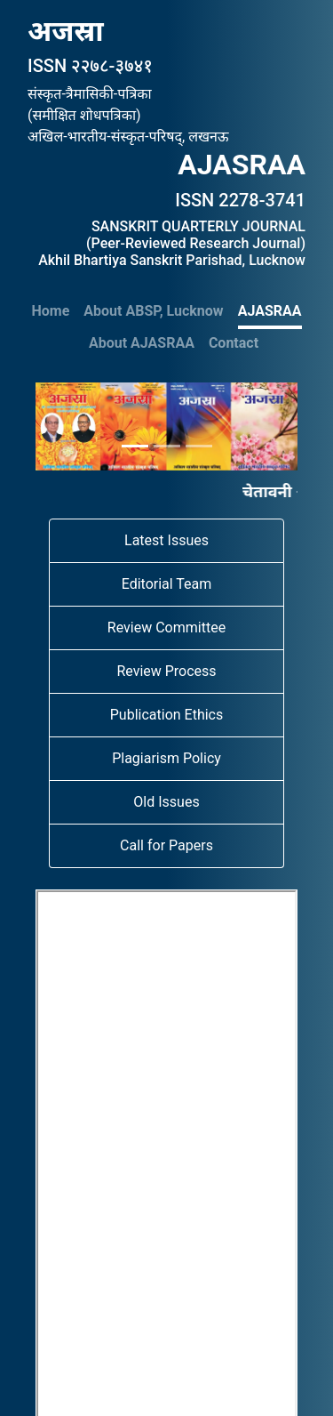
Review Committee (166, 627)
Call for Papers (166, 845)
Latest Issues (166, 540)
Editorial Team (167, 583)
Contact (233, 342)
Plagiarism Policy (166, 758)
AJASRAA (270, 310)
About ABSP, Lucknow (153, 310)
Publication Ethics (166, 714)
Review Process (166, 671)
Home (51, 310)
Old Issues (166, 801)
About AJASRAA (141, 342)
